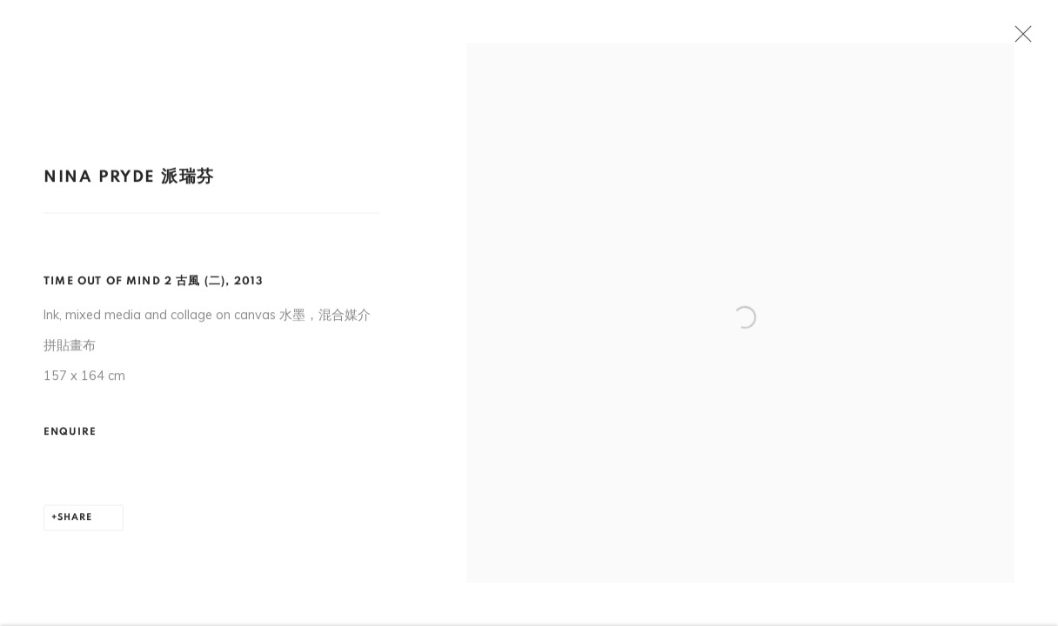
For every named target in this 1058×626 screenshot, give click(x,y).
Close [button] (1023, 39)
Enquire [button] (70, 437)
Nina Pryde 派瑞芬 (129, 183)
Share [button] (74, 523)
